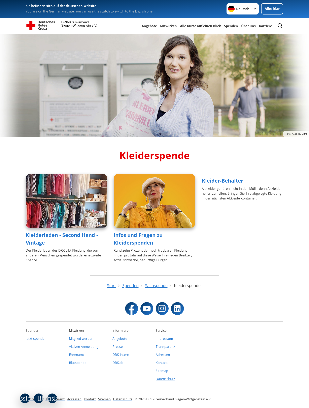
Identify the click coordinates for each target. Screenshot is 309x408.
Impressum (164, 338)
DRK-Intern (120, 354)
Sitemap (162, 371)
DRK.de (118, 362)
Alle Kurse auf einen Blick (200, 26)
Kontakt (162, 362)
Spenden (231, 26)
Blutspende (77, 362)
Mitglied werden (81, 338)
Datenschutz (165, 379)
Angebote (149, 26)
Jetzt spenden (36, 338)
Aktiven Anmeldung (83, 346)
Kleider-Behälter (222, 180)
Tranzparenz (165, 346)
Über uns (248, 26)
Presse (117, 346)
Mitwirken (168, 26)
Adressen (163, 354)
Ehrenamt (76, 354)
